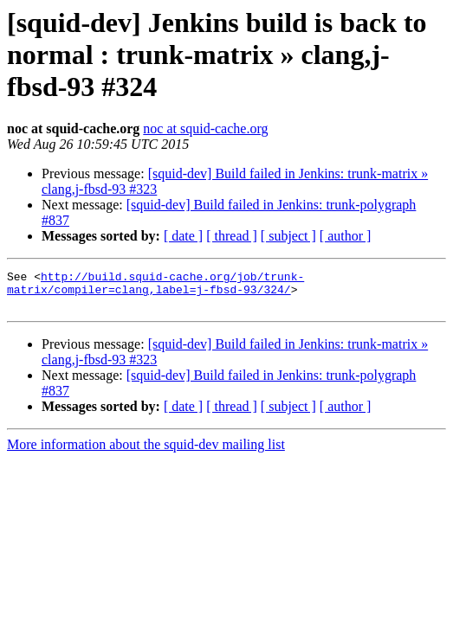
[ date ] (183, 235)
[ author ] (346, 235)
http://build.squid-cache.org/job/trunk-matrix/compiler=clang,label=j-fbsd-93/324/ (155, 286)
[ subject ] (288, 235)
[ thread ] (231, 235)
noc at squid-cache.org (205, 128)
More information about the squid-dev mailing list (146, 452)
